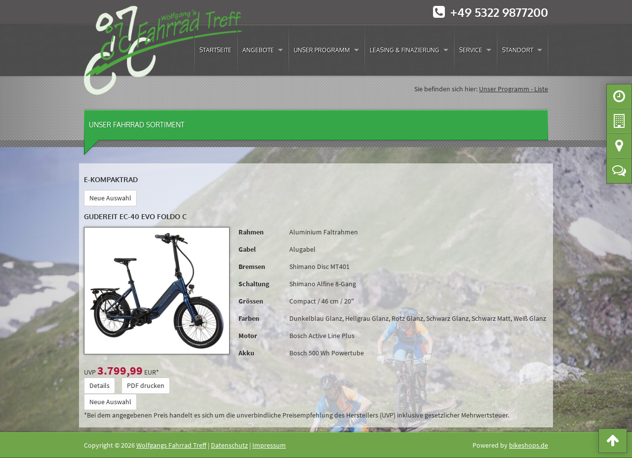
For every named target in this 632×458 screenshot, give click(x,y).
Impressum (269, 445)
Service (470, 50)
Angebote (258, 50)
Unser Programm (322, 50)
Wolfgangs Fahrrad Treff (171, 445)
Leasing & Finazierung (404, 50)
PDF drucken (145, 385)
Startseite (215, 50)
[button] (613, 442)
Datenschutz (229, 445)
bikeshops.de (528, 445)
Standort (517, 50)
